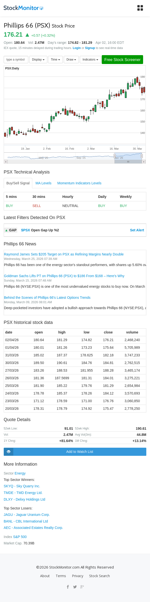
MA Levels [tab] (43, 183)
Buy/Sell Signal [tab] (18, 183)
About (45, 574)
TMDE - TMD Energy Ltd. (23, 492)
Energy (20, 473)
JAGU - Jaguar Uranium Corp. (27, 514)
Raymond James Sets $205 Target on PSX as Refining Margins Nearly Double (64, 254)
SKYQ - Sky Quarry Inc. (22, 486)
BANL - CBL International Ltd (26, 521)
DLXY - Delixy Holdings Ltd (24, 499)
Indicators (90, 59)
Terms (61, 574)
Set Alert (137, 230)
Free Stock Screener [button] (123, 59)
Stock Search (99, 574)
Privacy (77, 574)
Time (55, 59)
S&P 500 (20, 536)
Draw (71, 59)
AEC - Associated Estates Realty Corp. (33, 527)
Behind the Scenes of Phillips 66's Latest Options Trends (47, 298)
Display (38, 59)
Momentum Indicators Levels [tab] (79, 183)
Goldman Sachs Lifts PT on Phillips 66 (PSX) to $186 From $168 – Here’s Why (64, 276)
